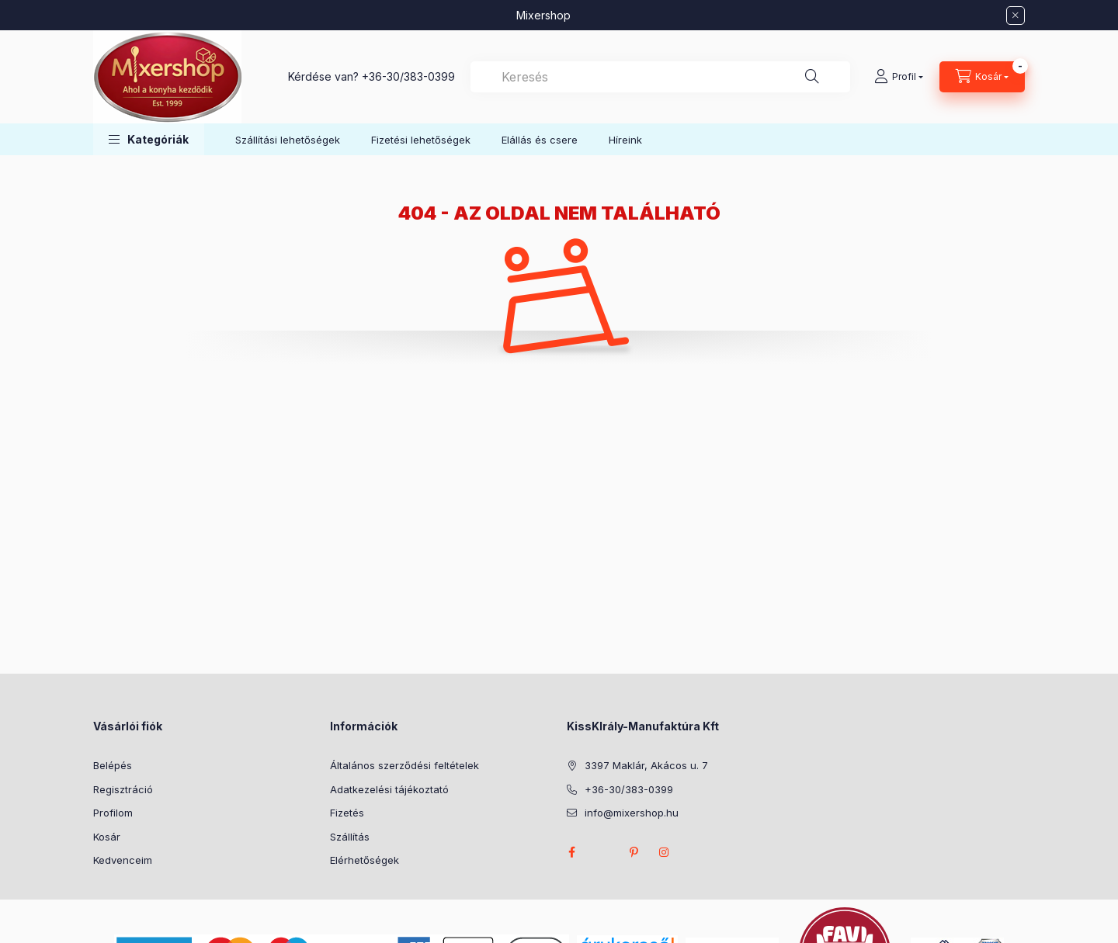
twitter (602, 852)
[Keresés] (812, 77)
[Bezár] (1015, 15)
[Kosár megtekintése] (982, 76)
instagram (664, 852)
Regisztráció (123, 789)
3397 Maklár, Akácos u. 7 (646, 765)
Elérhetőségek (364, 860)
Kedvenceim (122, 860)
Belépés (112, 765)
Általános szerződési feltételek (404, 765)
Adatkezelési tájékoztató (389, 789)
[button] (148, 139)
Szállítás (350, 836)
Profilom (113, 812)
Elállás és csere (540, 139)
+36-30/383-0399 (408, 76)
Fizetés (347, 812)
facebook (571, 852)
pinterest (633, 852)
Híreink (625, 139)
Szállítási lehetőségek (287, 139)
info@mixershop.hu (632, 812)
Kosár (106, 836)
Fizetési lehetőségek (420, 139)
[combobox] (660, 76)
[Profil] (898, 76)
